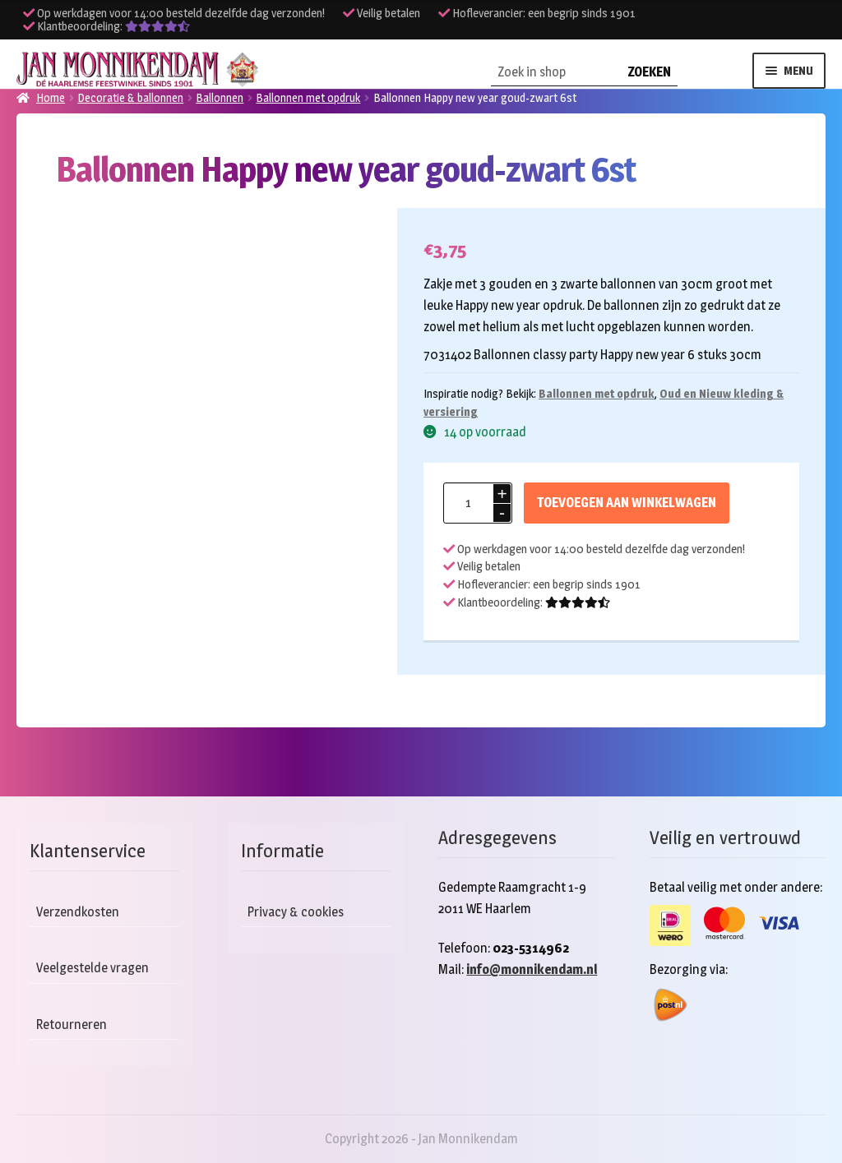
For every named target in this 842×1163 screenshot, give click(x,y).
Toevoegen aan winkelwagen (626, 502)
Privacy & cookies (296, 912)
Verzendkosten (77, 912)
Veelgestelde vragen (92, 968)
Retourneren (71, 1024)
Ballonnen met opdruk (597, 393)
